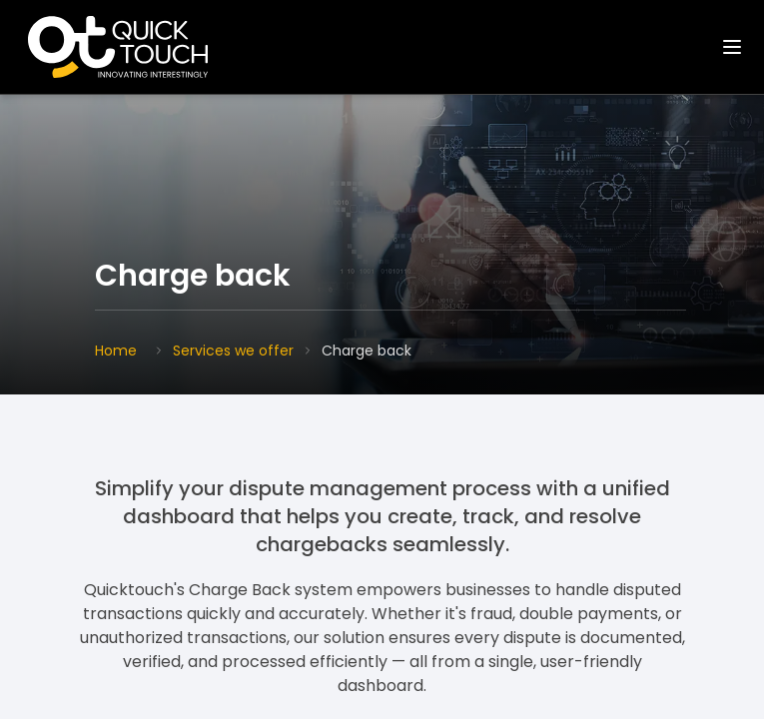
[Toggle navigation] (732, 47)
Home (116, 350)
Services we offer (233, 350)
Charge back (366, 350)
